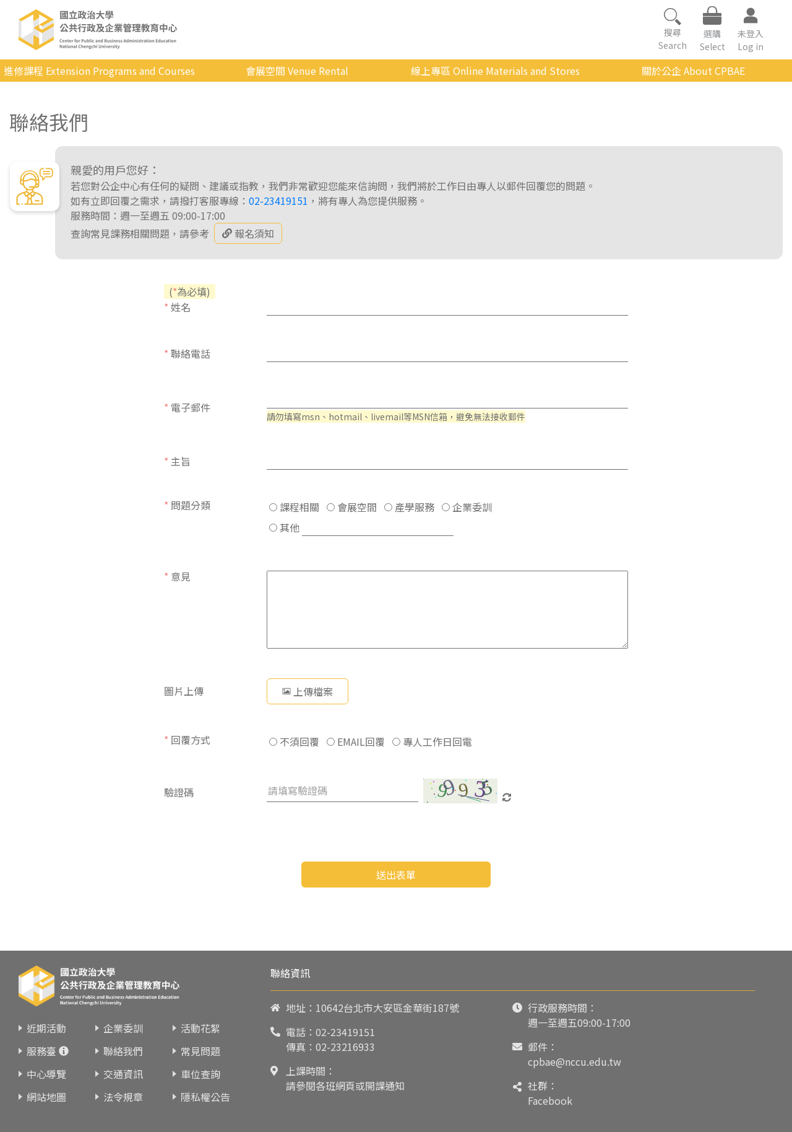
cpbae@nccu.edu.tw (574, 1061)
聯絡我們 (123, 1050)
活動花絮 (200, 1028)
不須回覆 (294, 741)
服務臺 (41, 1050)
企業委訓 (467, 506)
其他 (284, 527)
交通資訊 (123, 1073)
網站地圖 (46, 1096)
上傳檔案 (307, 691)
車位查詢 (200, 1073)
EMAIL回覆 (356, 741)
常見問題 (200, 1050)
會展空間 (352, 506)
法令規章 (123, 1096)
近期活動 (46, 1028)
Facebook (550, 1100)
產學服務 (409, 506)
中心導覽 (46, 1073)
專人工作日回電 (432, 741)
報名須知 (248, 233)
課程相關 (294, 506)
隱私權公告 (205, 1096)
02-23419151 (278, 200)
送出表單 (396, 874)
